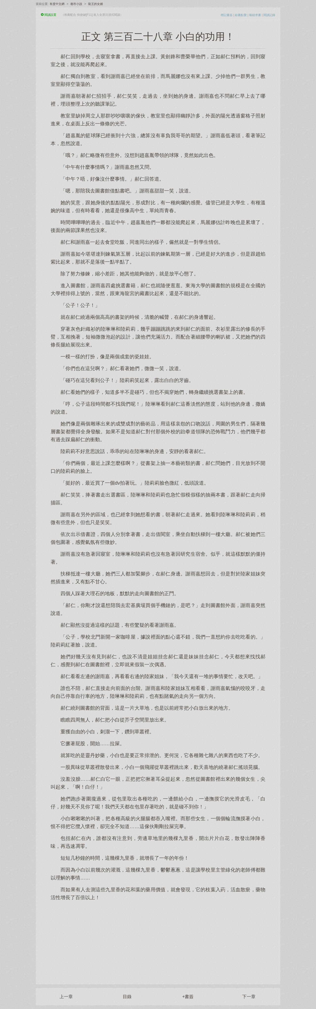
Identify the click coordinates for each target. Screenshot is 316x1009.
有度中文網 (57, 4)
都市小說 (76, 4)
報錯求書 (255, 15)
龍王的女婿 (95, 4)
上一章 (66, 996)
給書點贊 (241, 15)
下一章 (249, 996)
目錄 (127, 996)
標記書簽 (227, 15)
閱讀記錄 (269, 15)
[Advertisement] (158, 939)
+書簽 (188, 996)
